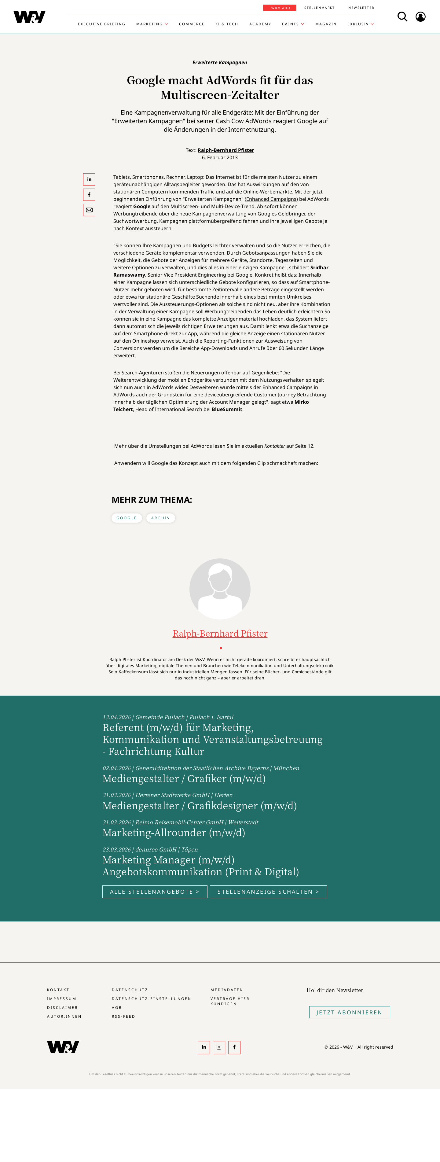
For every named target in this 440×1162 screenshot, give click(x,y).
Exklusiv (358, 24)
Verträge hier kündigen (230, 1001)
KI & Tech (226, 24)
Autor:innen (64, 1016)
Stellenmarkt (319, 8)
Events (290, 24)
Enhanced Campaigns (271, 199)
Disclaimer (62, 1007)
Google (126, 517)
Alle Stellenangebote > (155, 891)
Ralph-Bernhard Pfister (226, 150)
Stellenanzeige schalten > (269, 891)
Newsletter (361, 8)
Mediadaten (227, 989)
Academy (260, 24)
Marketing (149, 24)
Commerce (192, 24)
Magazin (326, 24)
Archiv (160, 517)
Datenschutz (130, 989)
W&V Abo (281, 8)
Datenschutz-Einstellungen (152, 998)
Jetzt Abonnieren (350, 1012)
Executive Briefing (102, 24)
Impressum (62, 998)
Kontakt (58, 989)
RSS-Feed (124, 1016)
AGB (117, 1007)
